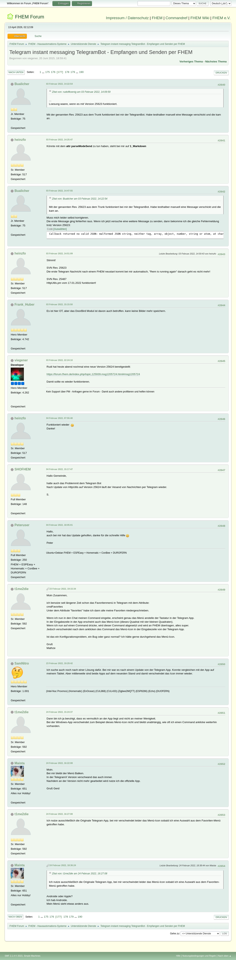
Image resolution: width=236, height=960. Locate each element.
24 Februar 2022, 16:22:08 (59, 763)
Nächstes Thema (216, 61)
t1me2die (22, 589)
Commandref (176, 18)
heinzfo (20, 139)
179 (72, 72)
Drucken (221, 73)
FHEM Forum (29, 16)
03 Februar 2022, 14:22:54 (59, 84)
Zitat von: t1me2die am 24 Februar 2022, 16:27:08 (79, 873)
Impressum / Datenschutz (127, 18)
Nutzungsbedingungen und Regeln (199, 956)
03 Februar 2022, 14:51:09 (59, 253)
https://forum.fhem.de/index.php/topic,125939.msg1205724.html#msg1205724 (93, 374)
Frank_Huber (25, 304)
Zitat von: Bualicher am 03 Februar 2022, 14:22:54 (79, 198)
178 (67, 72)
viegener (21, 360)
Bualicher (22, 84)
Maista (20, 763)
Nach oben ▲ (224, 956)
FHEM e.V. (221, 18)
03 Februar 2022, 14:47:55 (59, 190)
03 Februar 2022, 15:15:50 (59, 304)
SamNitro (22, 663)
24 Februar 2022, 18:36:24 (62, 865)
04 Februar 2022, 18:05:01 (59, 525)
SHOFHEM (23, 469)
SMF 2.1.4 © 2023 (13, 956)
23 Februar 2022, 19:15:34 (62, 589)
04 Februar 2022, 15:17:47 (59, 469)
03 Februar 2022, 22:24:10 (59, 360)
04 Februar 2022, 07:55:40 (59, 418)
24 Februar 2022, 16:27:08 (59, 814)
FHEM (157, 18)
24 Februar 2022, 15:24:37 (59, 712)
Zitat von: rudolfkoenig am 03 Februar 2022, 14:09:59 (81, 91)
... (43, 72)
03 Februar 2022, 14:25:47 (59, 139)
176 (53, 72)
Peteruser (22, 525)
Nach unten (15, 72)
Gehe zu (174, 933)
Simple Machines (32, 956)
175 (47, 72)
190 (81, 72)
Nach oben (15, 917)
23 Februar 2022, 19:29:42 (59, 663)
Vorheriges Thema (191, 61)
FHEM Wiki (199, 18)
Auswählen (60, 229)
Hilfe (178, 956)
